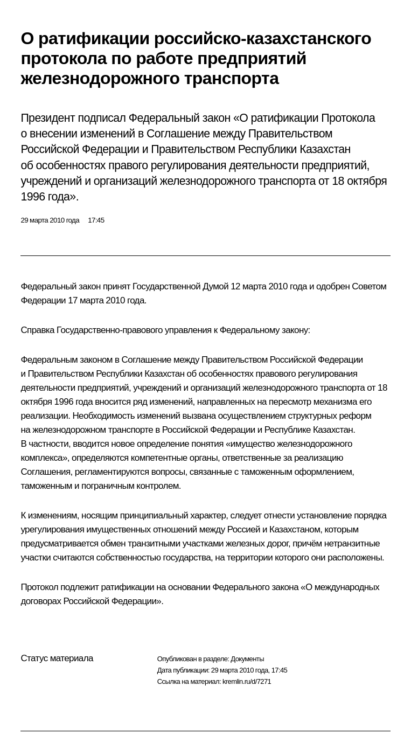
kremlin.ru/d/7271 (246, 681)
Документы (247, 659)
